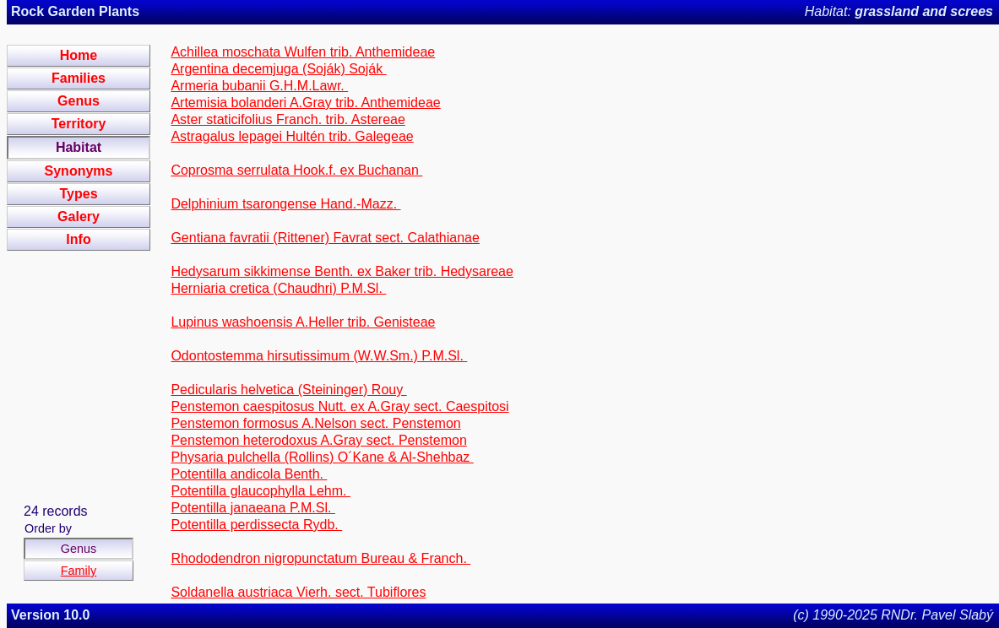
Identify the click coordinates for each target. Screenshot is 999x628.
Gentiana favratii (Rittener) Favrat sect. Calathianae (325, 237)
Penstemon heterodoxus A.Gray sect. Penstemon (318, 440)
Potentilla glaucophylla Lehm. (260, 491)
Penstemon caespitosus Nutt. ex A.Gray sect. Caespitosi (339, 406)
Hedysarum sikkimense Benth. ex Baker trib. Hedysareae (342, 271)
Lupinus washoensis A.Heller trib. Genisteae (303, 322)
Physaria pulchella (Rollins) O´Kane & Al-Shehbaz (322, 457)
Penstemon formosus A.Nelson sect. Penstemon (315, 423)
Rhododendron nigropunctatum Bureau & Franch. (320, 558)
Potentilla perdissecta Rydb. (256, 524)
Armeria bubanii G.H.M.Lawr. (259, 85)
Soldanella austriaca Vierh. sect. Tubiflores (298, 592)
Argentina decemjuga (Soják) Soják (278, 69)
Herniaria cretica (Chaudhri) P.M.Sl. (278, 288)
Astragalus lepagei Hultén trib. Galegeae (292, 136)
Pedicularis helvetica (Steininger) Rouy (288, 389)
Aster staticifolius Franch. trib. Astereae (287, 119)
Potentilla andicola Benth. (249, 474)
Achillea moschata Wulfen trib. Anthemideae (303, 52)
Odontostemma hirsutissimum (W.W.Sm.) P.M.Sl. (319, 356)
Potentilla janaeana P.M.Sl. (253, 508)
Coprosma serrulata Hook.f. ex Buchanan (296, 170)
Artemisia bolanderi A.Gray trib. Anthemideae (305, 102)
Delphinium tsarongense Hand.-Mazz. (285, 204)
